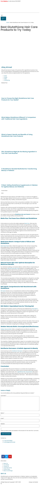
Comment (3, 395)
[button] (20, 12)
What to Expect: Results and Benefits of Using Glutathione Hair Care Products (16, 135)
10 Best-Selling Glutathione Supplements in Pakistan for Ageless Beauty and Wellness (19, 186)
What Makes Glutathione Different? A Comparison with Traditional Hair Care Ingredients (18, 118)
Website (3, 423)
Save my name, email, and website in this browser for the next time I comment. (20, 430)
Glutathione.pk (24, 482)
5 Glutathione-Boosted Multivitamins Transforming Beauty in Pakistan (19, 169)
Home (7, 22)
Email (2, 418)
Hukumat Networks (7, 483)
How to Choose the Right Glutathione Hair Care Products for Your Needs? (17, 99)
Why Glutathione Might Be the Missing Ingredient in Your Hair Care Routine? (19, 152)
